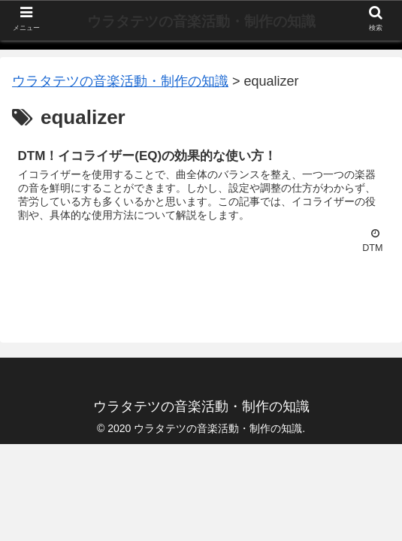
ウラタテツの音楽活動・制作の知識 (201, 21)
